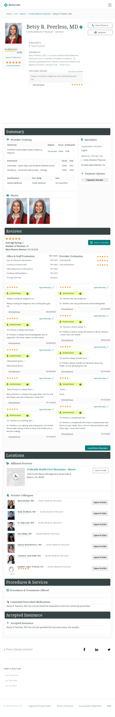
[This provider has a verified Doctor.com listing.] (81, 26)
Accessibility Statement (90, 706)
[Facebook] (84, 650)
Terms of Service (65, 706)
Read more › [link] (65, 65)
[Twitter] (108, 650)
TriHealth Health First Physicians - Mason (51, 469)
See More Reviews (75, 72)
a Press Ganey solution (18, 649)
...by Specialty (10, 680)
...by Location (10, 686)
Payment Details (94, 180)
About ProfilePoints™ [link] (13, 58)
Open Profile (100, 502)
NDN (109, 706)
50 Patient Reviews (13, 66)
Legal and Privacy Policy (40, 706)
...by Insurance (11, 675)
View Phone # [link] (100, 25)
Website (100, 32)
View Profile (100, 470)
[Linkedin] (96, 650)
